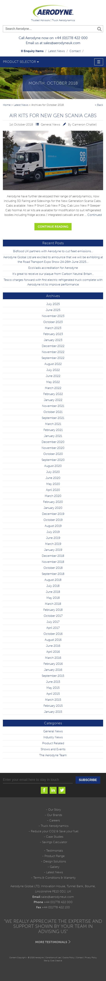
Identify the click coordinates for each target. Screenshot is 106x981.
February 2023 (53, 334)
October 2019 (53, 520)
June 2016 (53, 646)
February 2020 (53, 502)
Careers (54, 820)
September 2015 (53, 676)
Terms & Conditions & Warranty (54, 877)
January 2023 (53, 340)
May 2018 (53, 598)
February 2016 (53, 664)
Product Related (53, 743)
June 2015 (53, 682)
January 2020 (53, 508)
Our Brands (54, 815)
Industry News (53, 737)
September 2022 (53, 358)
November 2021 (53, 406)
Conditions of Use (53, 957)
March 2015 (53, 700)
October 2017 (53, 616)
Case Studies (54, 836)
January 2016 (53, 670)
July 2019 (53, 532)
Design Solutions (54, 861)
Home (7, 105)
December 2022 (53, 346)
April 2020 (53, 490)
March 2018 (53, 604)
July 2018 (53, 586)
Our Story (54, 809)
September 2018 (53, 574)
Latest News (56, 51)
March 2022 (53, 388)
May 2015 (53, 688)
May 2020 (53, 484)
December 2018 (53, 556)
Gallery (54, 867)
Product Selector (19, 62)
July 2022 (53, 370)
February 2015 (53, 706)
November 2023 (53, 316)
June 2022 (53, 376)
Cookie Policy (68, 957)
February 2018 (53, 610)
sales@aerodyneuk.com (61, 43)
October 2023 (53, 322)
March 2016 (53, 658)
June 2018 (53, 592)
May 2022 (53, 382)
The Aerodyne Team (53, 755)
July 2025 (53, 304)
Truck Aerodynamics (54, 826)
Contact (75, 51)
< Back (99, 105)
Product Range (54, 856)
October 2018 (53, 568)
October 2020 (53, 454)
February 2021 (53, 430)
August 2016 (53, 640)
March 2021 (53, 424)
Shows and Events (53, 749)
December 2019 (53, 514)
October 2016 (53, 634)
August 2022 (53, 364)
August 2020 (53, 466)
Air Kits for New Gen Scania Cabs (53, 116)
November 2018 (53, 562)
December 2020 (53, 442)
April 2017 (53, 628)
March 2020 (53, 496)
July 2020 (53, 472)
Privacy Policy (91, 957)
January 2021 (53, 436)
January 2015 (53, 712)
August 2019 (53, 526)
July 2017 (53, 622)
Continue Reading (53, 226)
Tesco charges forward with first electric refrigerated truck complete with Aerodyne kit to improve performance (53, 282)
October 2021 (53, 412)
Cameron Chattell (84, 124)
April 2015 (53, 694)
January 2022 (53, 400)
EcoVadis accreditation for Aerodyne (53, 268)
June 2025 (53, 310)
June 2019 (53, 538)
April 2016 (53, 652)
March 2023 (53, 328)
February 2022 (53, 394)
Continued (94, 215)
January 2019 (53, 550)
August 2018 (53, 580)
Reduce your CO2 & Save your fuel (54, 831)
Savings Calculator (54, 842)
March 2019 (53, 544)
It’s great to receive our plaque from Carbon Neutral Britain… (53, 274)
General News (50, 124)
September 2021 (53, 418)
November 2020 (53, 448)
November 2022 (53, 352)
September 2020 (53, 460)
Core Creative (56, 960)
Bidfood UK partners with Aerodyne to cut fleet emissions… (53, 251)
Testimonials (54, 850)
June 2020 (53, 478)
